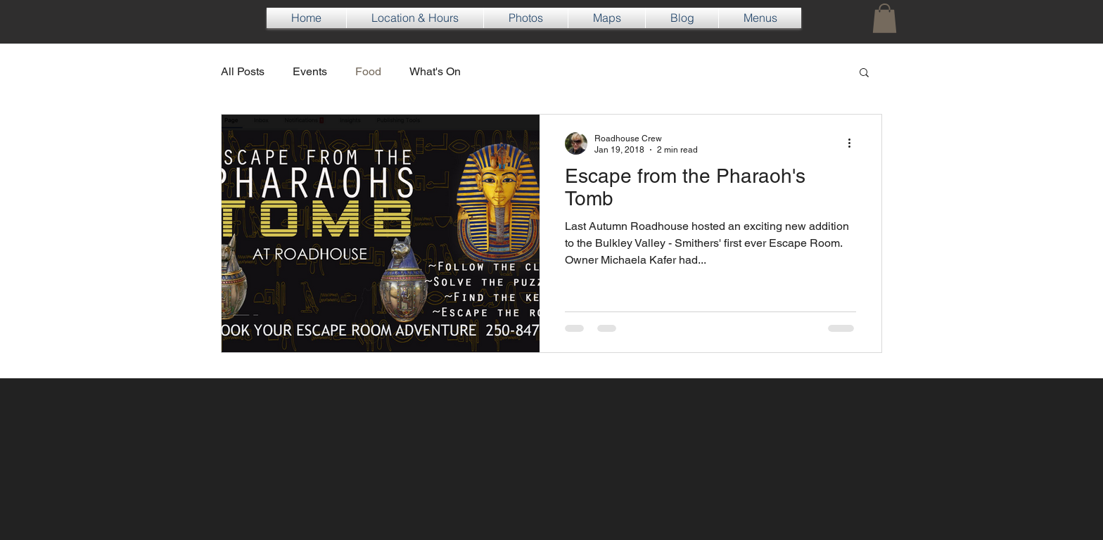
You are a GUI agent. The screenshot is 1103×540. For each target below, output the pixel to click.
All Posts (242, 71)
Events (310, 71)
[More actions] (854, 143)
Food (368, 71)
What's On (435, 71)
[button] (884, 18)
